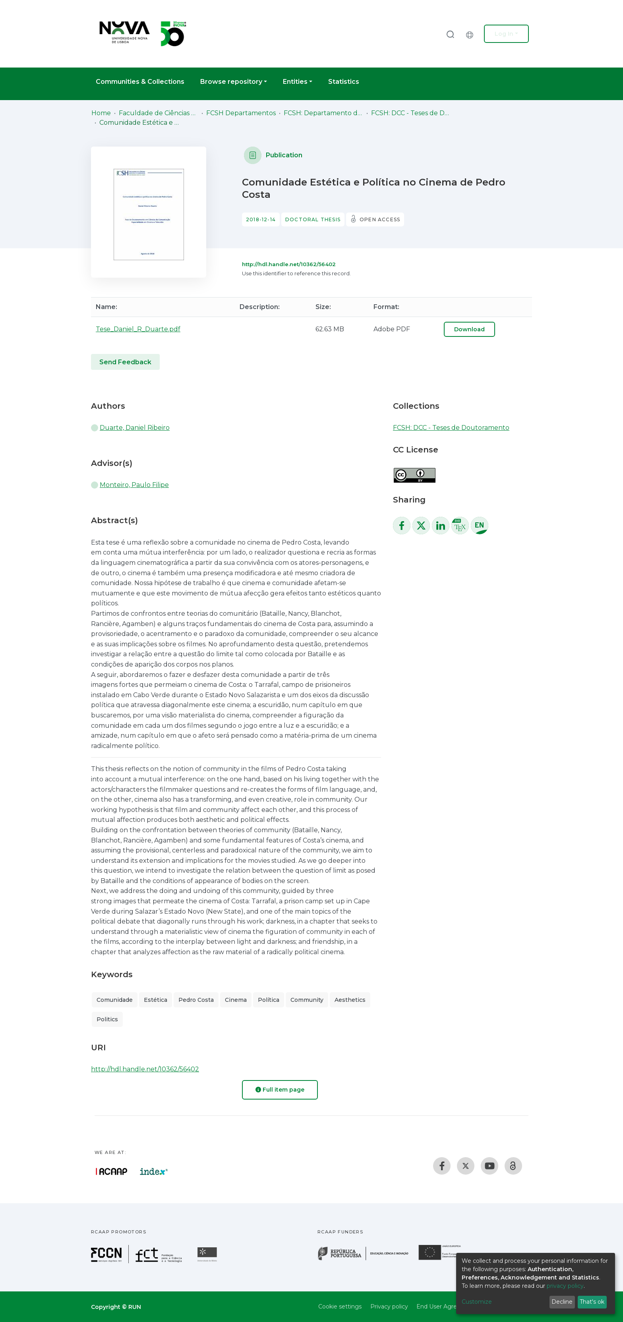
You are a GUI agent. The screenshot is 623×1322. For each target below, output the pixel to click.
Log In (504, 33)
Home (101, 113)
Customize (477, 1301)
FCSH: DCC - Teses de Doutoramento (411, 113)
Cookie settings (340, 1306)
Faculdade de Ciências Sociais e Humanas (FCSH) (158, 113)
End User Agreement (446, 1306)
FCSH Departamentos (241, 113)
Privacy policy (389, 1306)
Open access (380, 219)
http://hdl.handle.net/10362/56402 (289, 264)
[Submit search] (450, 34)
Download (469, 329)
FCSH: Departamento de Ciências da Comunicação (323, 113)
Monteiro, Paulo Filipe (134, 485)
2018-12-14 (261, 219)
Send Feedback (125, 362)
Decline (562, 1301)
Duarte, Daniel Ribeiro (135, 427)
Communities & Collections (140, 81)
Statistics (343, 81)
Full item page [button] (279, 1089)
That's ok (592, 1301)
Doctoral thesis (313, 219)
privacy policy (565, 1285)
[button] (471, 34)
